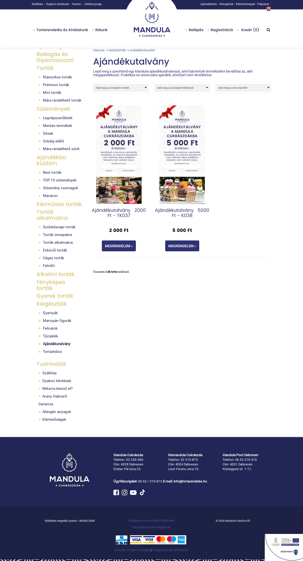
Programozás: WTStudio (170, 550)
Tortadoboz (52, 351)
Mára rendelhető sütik (61, 148)
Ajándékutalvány (57, 343)
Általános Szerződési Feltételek (151, 520)
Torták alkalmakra (52, 215)
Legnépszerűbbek (57, 117)
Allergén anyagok (56, 411)
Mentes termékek (57, 125)
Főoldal (99, 50)
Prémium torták (56, 84)
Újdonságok (53, 46)
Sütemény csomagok (60, 187)
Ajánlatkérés (208, 5)
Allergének (226, 5)
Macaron (50, 195)
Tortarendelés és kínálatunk (62, 30)
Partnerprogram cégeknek (151, 527)
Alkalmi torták (56, 274)
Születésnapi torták (59, 226)
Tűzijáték (50, 336)
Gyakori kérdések (57, 5)
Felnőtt (49, 265)
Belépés (196, 30)
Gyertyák (50, 312)
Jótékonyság (92, 5)
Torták (45, 68)
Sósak (48, 133)
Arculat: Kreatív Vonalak (133, 550)
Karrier (76, 5)
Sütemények (53, 109)
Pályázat (263, 5)
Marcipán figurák (57, 320)
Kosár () (249, 30)
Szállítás (37, 5)
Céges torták (53, 257)
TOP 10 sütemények (60, 180)
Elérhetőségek (245, 5)
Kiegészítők (52, 304)
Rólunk (101, 30)
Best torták (52, 172)
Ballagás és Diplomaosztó (55, 57)
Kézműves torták (59, 204)
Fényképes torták (51, 285)
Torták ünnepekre (57, 234)
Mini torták (52, 92)
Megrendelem (119, 246)
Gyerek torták (55, 296)
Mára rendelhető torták (62, 100)
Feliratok (50, 328)
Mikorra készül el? (57, 388)
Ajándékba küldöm (51, 160)
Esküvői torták (55, 250)
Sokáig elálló (53, 141)
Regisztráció (222, 30)
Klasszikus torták (57, 76)
